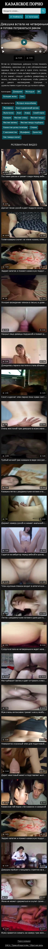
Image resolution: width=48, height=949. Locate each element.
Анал (19, 113)
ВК (39, 92)
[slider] (18, 48)
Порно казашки (24, 941)
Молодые (30, 92)
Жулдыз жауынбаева (26, 103)
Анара (27, 113)
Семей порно (38, 113)
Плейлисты (16, 17)
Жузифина (24, 132)
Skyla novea (8, 113)
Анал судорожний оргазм (27, 108)
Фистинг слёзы (20, 118)
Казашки (7, 118)
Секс (22, 96)
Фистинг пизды (37, 118)
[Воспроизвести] (3, 51)
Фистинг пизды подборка (32, 122)
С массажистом (10, 132)
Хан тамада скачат (11, 137)
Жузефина (8, 108)
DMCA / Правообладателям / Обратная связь (24, 945)
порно (24, 4)
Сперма (33, 127)
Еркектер (37, 132)
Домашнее (17, 92)
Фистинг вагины (10, 122)
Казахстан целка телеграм (15, 127)
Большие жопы (10, 96)
